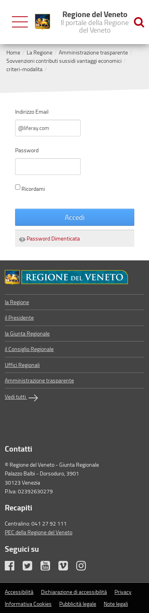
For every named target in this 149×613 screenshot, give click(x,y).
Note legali (116, 603)
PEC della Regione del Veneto (38, 532)
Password (27, 150)
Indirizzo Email (31, 111)
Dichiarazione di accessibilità (74, 592)
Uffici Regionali (22, 365)
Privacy (123, 592)
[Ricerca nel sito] (139, 22)
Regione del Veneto (95, 21)
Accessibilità (19, 592)
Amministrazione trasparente (93, 52)
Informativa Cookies (28, 603)
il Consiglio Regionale (29, 349)
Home (13, 52)
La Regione (39, 52)
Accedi (75, 217)
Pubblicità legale (77, 603)
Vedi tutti (22, 398)
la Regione (17, 302)
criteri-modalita (24, 69)
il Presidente (19, 317)
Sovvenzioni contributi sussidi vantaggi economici (64, 60)
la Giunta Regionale (27, 333)
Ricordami (30, 188)
